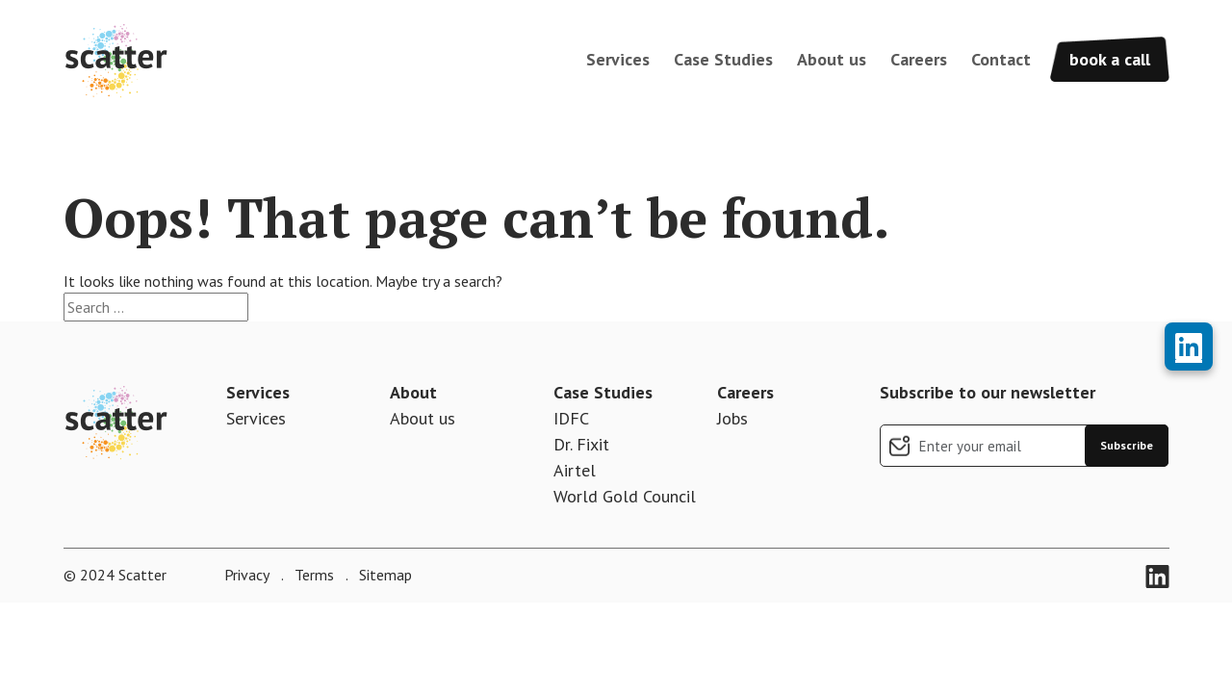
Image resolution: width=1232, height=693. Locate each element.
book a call (1109, 59)
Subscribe (1126, 445)
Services (618, 59)
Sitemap (383, 574)
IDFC (571, 418)
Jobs (732, 418)
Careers (918, 59)
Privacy (247, 574)
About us (831, 59)
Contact (1001, 59)
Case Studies (723, 59)
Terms (312, 574)
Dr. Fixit (581, 444)
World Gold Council (624, 496)
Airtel (574, 470)
